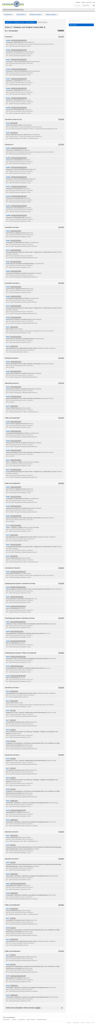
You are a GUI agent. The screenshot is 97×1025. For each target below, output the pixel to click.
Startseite (78, 2)
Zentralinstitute (21, 14)
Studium (14, 1019)
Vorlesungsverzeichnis (13, 9)
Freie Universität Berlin (9, 1017)
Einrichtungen (31, 1019)
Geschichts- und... (19, 22)
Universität (6, 1019)
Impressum (89, 2)
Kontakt (83, 2)
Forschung (21, 1019)
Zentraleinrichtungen (36, 14)
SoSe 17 (8, 22)
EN (78, 5)
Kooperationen (41, 1019)
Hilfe (94, 2)
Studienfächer (86, 5)
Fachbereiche (8, 14)
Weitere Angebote (51, 14)
